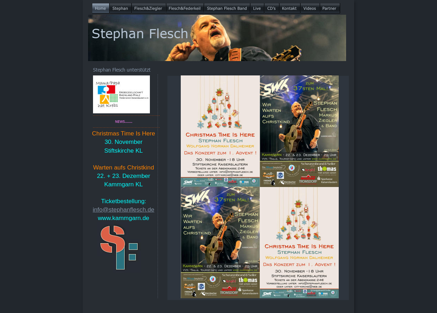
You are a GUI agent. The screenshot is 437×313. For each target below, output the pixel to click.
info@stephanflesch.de (123, 209)
